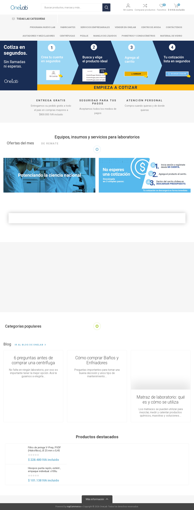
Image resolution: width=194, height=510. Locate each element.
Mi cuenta (128, 10)
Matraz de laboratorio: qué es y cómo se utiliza (160, 400)
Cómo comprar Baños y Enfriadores (97, 360)
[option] (36, 464)
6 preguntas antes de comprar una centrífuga (33, 360)
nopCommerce (74, 506)
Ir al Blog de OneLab (29, 344)
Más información (95, 499)
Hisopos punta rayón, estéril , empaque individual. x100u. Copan (44, 471)
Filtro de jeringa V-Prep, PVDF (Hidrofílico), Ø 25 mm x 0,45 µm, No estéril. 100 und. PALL (44, 450)
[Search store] (71, 7)
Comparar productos (145, 10)
